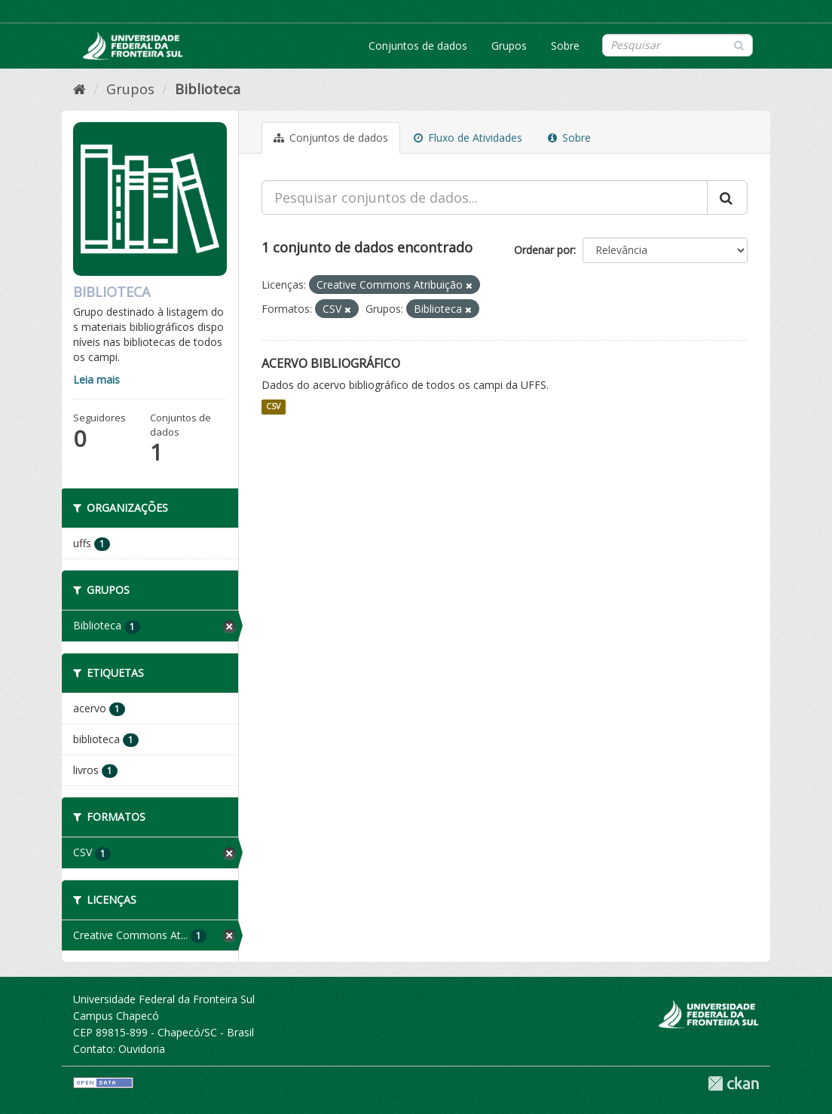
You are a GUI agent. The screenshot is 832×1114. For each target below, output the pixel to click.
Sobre (565, 45)
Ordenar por (544, 250)
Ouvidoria (141, 1049)
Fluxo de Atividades (468, 137)
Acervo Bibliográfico (331, 363)
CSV (273, 407)
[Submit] (739, 44)
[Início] (79, 89)
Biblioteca (207, 89)
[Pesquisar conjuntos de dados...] (485, 197)
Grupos (509, 45)
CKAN (733, 1083)
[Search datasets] (677, 45)
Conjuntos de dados (418, 45)
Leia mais (96, 379)
